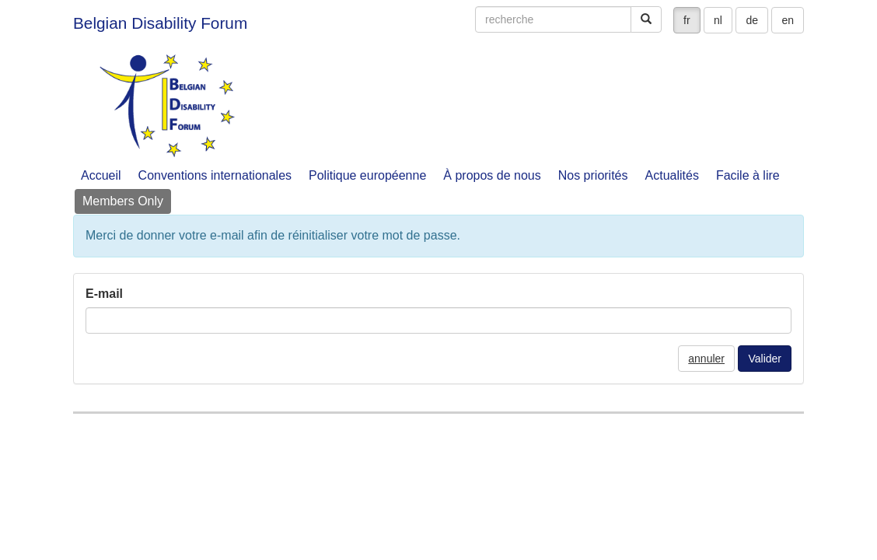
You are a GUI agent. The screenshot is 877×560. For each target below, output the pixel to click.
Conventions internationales (215, 175)
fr (686, 20)
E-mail (104, 293)
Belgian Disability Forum (160, 23)
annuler (706, 358)
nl (718, 20)
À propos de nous (491, 175)
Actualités (672, 175)
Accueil (101, 175)
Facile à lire (748, 175)
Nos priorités (593, 175)
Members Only (122, 201)
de (752, 20)
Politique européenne (367, 175)
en (787, 20)
